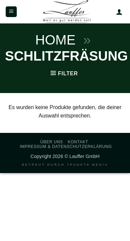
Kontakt (78, 142)
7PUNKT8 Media (87, 164)
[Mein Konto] (119, 11)
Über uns (51, 142)
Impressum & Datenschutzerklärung (66, 146)
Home (55, 39)
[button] (11, 11)
